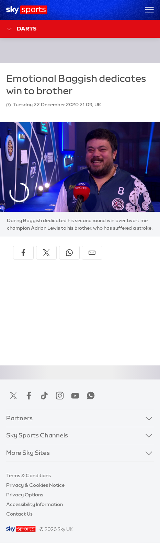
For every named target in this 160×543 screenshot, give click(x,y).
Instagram (60, 396)
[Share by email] (92, 253)
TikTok (44, 396)
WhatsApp (91, 396)
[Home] (27, 9)
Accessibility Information (34, 504)
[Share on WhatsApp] (69, 253)
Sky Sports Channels (37, 435)
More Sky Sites (28, 453)
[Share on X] (46, 253)
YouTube (75, 396)
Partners (19, 418)
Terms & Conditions (28, 475)
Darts (21, 29)
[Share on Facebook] (23, 253)
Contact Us (19, 513)
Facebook (29, 396)
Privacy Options (24, 494)
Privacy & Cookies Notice (35, 485)
